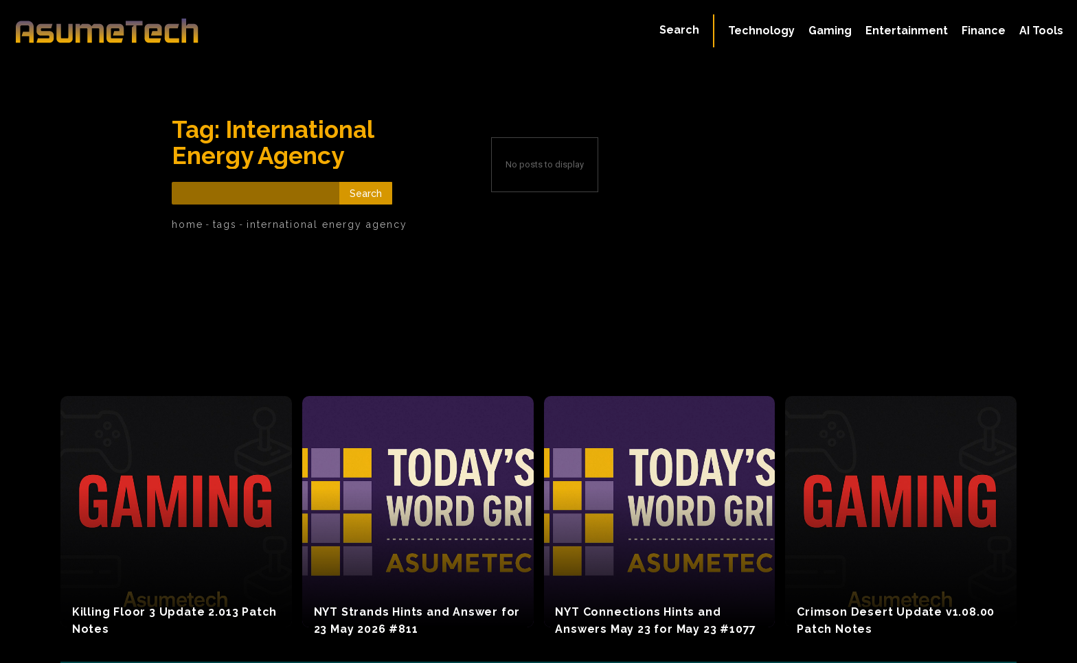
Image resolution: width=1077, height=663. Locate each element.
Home (187, 224)
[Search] (365, 193)
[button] (679, 30)
